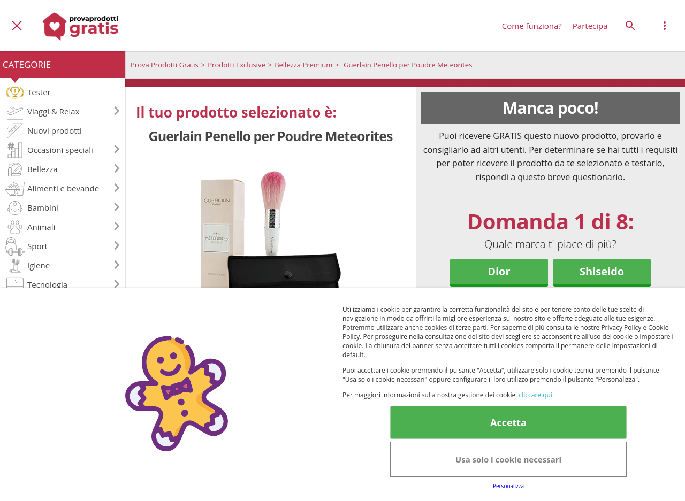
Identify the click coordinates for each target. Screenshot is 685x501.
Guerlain (499, 304)
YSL (601, 304)
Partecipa (590, 25)
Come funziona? (532, 25)
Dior (499, 271)
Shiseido (602, 271)
